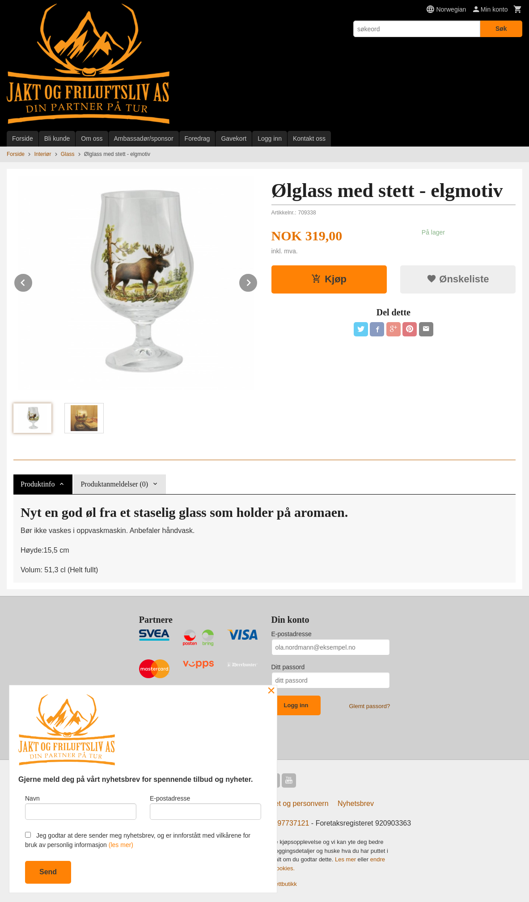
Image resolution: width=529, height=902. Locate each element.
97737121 (293, 823)
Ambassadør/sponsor (144, 138)
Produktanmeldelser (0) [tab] (114, 484)
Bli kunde (57, 138)
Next (257, 281)
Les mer (346, 859)
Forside (22, 138)
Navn (80, 807)
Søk (501, 28)
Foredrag (197, 138)
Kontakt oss (309, 138)
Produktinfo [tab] (38, 484)
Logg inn (270, 138)
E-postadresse (291, 634)
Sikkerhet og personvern (289, 803)
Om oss (91, 138)
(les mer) (121, 844)
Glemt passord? (369, 706)
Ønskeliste (458, 279)
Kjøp (329, 279)
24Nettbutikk (281, 884)
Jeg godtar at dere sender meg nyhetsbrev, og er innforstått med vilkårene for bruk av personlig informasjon (137, 840)
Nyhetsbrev (356, 803)
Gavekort (233, 138)
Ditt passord (288, 667)
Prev (32, 281)
